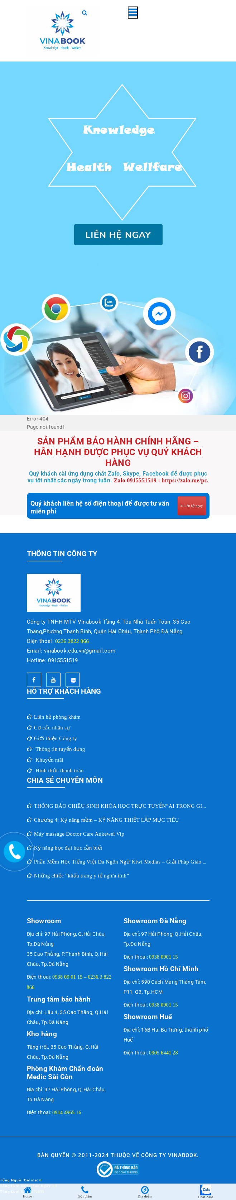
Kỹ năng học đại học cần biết (68, 848)
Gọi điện (85, 1196)
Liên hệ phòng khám (57, 717)
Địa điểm (145, 1196)
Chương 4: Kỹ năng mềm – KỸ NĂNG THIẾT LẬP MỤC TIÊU (106, 820)
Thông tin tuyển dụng (60, 749)
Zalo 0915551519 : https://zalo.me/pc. (161, 480)
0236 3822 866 (72, 641)
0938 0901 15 (163, 957)
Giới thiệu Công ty (55, 738)
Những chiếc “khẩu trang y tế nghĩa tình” (81, 876)
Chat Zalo (205, 1197)
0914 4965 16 (66, 1112)
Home (27, 1196)
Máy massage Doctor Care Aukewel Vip (79, 834)
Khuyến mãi (49, 760)
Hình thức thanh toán (59, 770)
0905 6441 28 (163, 1053)
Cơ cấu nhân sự (52, 728)
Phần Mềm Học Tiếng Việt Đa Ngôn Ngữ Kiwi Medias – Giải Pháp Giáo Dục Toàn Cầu (135, 862)
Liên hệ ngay (193, 506)
